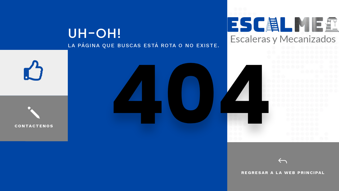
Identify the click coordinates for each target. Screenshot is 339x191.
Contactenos (34, 125)
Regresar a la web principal (283, 172)
